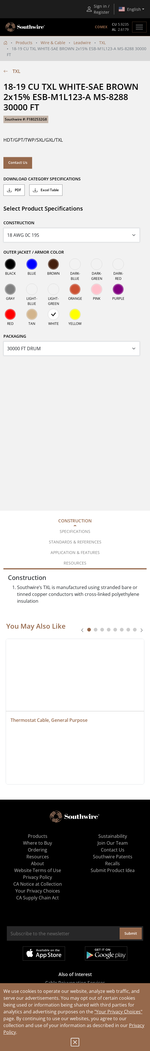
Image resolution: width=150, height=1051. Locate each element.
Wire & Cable (53, 42)
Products (24, 42)
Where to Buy (37, 843)
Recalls (112, 863)
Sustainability (112, 836)
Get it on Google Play (106, 953)
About (37, 863)
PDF (14, 190)
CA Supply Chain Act (37, 898)
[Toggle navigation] (139, 27)
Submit (130, 933)
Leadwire (82, 42)
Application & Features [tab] (75, 552)
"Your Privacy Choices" (118, 1012)
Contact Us (17, 162)
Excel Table (46, 190)
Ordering (37, 850)
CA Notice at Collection (37, 884)
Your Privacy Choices (37, 891)
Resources (37, 857)
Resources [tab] (75, 563)
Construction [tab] (75, 521)
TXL (102, 42)
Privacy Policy (37, 877)
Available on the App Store (44, 953)
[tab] (89, 630)
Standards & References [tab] (75, 542)
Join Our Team (112, 843)
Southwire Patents (112, 857)
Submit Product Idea (113, 870)
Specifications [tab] (75, 531)
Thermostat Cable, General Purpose (49, 720)
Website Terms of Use (37, 870)
